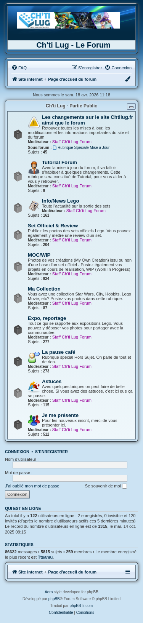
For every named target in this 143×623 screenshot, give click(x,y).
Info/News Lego (60, 201)
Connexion (17, 451)
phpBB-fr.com (81, 606)
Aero (49, 592)
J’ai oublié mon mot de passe (32, 486)
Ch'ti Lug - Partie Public (71, 106)
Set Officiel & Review (53, 225)
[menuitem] (19, 67)
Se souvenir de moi (106, 486)
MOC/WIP (39, 255)
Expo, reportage (47, 318)
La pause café (58, 352)
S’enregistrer (51, 451)
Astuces (51, 381)
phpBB (54, 599)
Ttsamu (45, 557)
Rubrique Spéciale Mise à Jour (81, 147)
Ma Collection (44, 289)
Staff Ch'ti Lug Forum (72, 141)
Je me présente (60, 415)
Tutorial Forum (59, 162)
